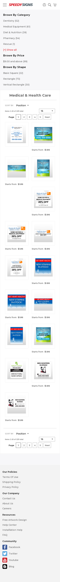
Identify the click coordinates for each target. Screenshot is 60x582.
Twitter (13, 553)
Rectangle (11, 79)
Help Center (9, 524)
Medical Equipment (16, 27)
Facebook (14, 547)
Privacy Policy (10, 487)
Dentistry (11, 21)
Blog (11, 566)
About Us (7, 503)
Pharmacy (11, 38)
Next (47, 117)
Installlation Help (12, 529)
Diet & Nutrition (15, 32)
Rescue (9, 44)
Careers (6, 508)
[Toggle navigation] (4, 4)
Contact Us (8, 498)
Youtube (13, 560)
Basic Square (13, 73)
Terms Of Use (10, 477)
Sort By (9, 105)
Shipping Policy (11, 482)
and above (15, 61)
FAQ (4, 534)
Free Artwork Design (14, 519)
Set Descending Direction (33, 105)
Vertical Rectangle (16, 85)
